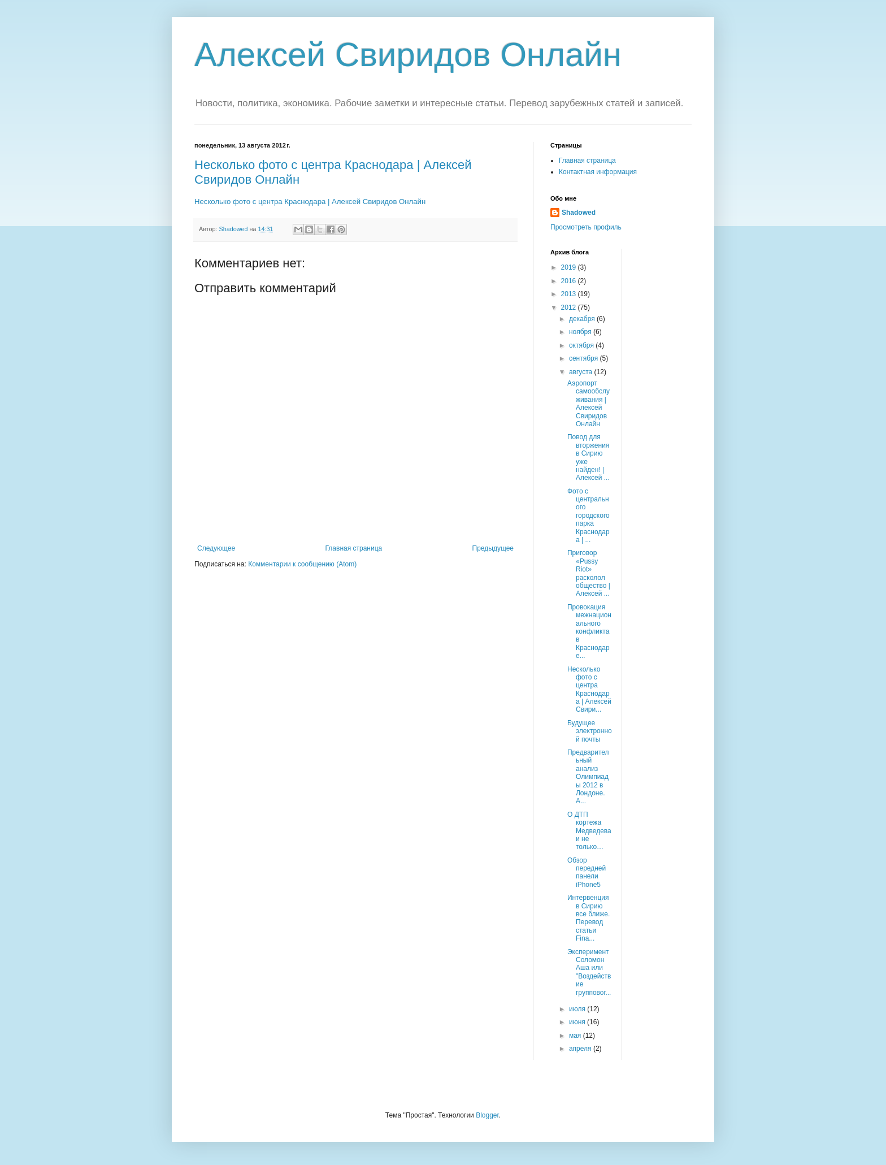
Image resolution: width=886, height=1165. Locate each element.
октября (582, 345)
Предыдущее (493, 548)
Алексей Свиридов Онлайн (408, 54)
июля (578, 1009)
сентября (584, 358)
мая (576, 1036)
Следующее (216, 548)
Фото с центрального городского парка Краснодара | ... (588, 515)
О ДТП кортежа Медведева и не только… (589, 831)
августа (581, 372)
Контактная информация (598, 172)
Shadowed (579, 212)
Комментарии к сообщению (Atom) (302, 564)
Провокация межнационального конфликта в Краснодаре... (589, 631)
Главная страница (354, 548)
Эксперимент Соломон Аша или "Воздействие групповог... (589, 972)
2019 (569, 267)
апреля (581, 1049)
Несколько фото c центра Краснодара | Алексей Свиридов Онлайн (309, 201)
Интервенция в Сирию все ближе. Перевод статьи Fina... (588, 918)
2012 (569, 307)
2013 (569, 294)
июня (578, 1022)
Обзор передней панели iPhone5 (586, 872)
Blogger (487, 1115)
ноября (581, 332)
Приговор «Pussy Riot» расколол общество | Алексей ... (588, 573)
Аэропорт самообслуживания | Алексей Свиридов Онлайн (588, 403)
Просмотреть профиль (586, 227)
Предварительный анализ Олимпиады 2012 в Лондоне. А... (588, 776)
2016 (569, 281)
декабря (583, 319)
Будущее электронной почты (589, 731)
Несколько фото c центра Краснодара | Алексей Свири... (589, 689)
